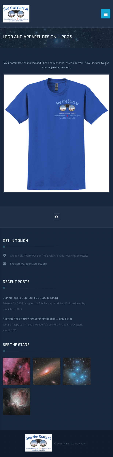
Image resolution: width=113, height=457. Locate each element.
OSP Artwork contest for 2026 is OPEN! (30, 298)
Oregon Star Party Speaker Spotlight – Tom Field (37, 319)
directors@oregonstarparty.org (28, 263)
